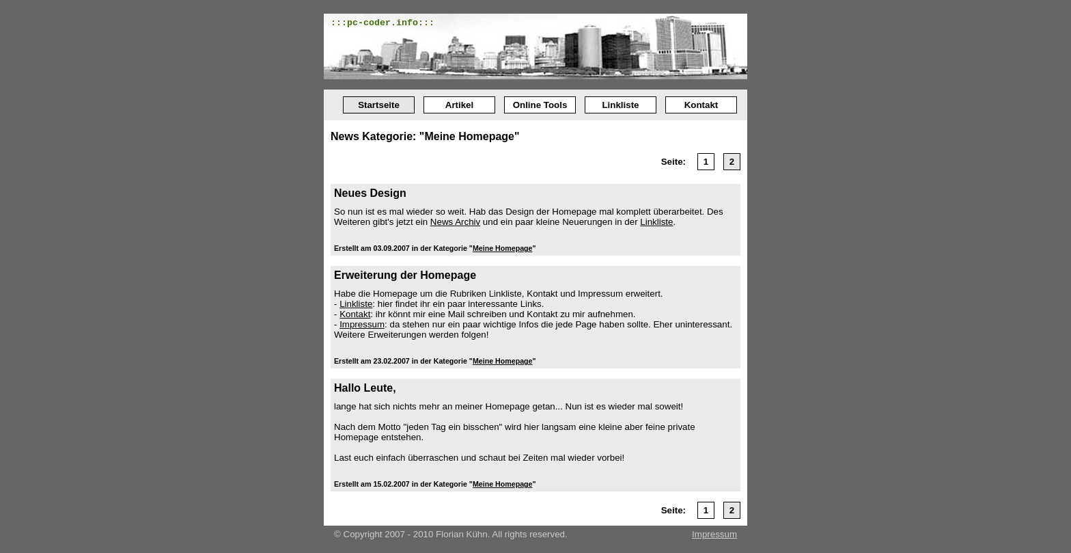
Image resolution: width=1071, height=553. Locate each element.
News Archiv (455, 222)
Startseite (379, 105)
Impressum (362, 324)
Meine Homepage (503, 248)
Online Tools (540, 105)
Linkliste (620, 105)
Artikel (459, 105)
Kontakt (701, 105)
